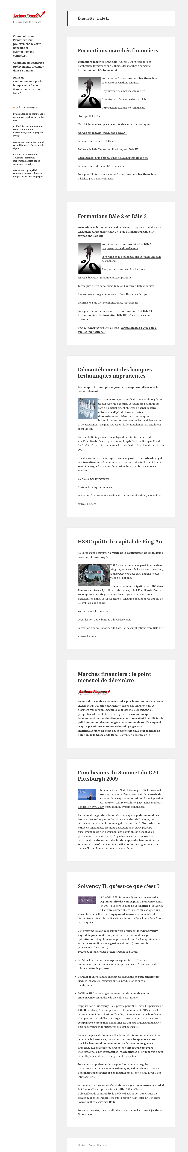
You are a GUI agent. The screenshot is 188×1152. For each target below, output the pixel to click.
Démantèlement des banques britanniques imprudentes (115, 372)
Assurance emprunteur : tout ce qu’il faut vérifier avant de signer (28, 145)
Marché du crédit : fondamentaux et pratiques (105, 277)
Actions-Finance (139, 1068)
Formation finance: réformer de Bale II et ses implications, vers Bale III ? (121, 495)
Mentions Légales (86, 1145)
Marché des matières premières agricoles (102, 132)
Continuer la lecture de (135, 735)
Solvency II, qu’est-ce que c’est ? (119, 886)
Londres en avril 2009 (91, 806)
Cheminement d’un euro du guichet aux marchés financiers (113, 157)
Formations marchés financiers (118, 50)
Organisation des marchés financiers (123, 91)
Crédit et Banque (26, 107)
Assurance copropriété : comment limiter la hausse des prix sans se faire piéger (28, 173)
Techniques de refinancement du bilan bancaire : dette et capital (116, 286)
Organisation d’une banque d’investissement (104, 619)
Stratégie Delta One (89, 116)
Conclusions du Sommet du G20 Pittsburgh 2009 (118, 775)
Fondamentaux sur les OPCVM (96, 141)
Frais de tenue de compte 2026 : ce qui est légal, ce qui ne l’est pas (29, 117)
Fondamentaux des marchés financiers (101, 166)
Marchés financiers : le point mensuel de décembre (114, 677)
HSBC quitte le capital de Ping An (120, 541)
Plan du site (103, 1145)
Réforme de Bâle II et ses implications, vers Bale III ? (109, 149)
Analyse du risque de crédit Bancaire (123, 269)
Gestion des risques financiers (95, 487)
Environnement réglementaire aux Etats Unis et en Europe (112, 294)
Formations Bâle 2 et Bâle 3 (112, 216)
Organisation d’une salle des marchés (124, 99)
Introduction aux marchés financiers (123, 107)
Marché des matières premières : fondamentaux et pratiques (114, 124)
